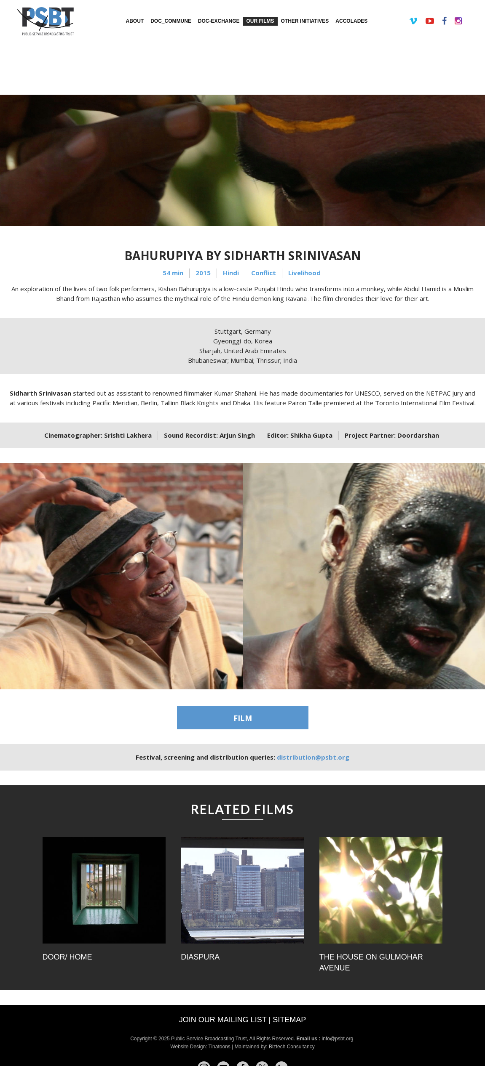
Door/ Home (67, 957)
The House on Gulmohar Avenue (371, 962)
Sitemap (289, 1019)
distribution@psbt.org (313, 757)
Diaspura (200, 957)
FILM (242, 718)
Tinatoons (219, 1047)
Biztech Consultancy (292, 1047)
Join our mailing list (223, 1019)
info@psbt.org (338, 1039)
